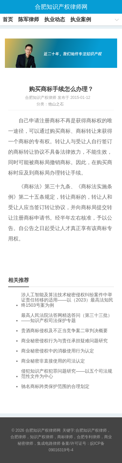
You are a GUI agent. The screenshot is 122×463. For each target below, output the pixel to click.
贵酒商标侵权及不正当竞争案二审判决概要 (64, 330)
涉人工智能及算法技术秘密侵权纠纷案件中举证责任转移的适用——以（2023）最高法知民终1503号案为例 (67, 300)
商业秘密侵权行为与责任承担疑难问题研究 (64, 340)
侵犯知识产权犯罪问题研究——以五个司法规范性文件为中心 (66, 373)
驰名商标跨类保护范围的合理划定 (55, 386)
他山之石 (56, 104)
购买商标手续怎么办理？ (61, 89)
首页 (8, 19)
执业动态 (54, 19)
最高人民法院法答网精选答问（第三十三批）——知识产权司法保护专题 (66, 318)
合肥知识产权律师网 (61, 7)
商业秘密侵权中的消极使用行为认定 (57, 350)
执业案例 (80, 19)
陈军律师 (28, 19)
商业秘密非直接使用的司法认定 (53, 360)
